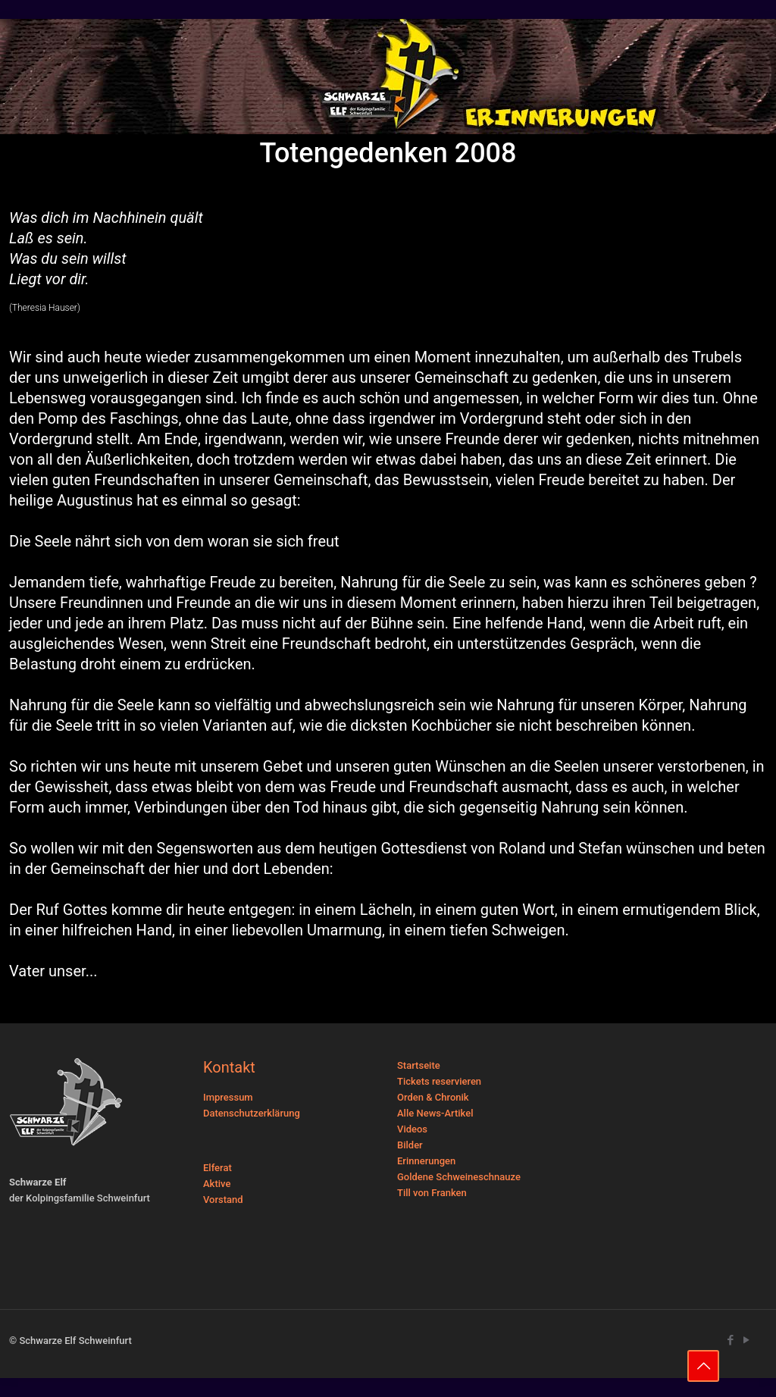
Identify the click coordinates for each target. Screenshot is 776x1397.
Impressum (228, 1097)
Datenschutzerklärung (251, 1113)
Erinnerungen (426, 1161)
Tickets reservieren (439, 1081)
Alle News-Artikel (435, 1113)
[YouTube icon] (746, 1340)
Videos (412, 1129)
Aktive (216, 1183)
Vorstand (223, 1199)
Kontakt (229, 1067)
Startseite (418, 1065)
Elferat (217, 1167)
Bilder (410, 1145)
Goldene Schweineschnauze (459, 1176)
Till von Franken (432, 1192)
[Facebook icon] (730, 1340)
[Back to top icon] (703, 1366)
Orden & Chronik (433, 1097)
